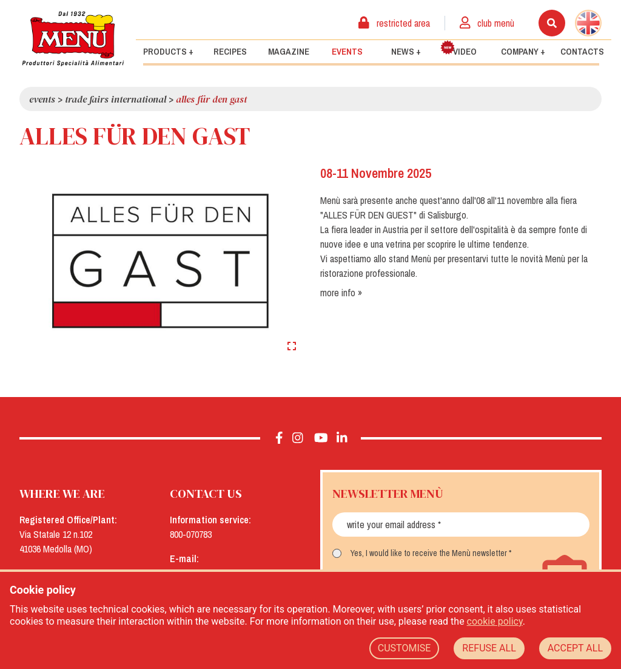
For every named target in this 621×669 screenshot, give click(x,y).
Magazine (288, 52)
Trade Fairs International (115, 99)
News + (406, 52)
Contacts (582, 52)
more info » (341, 292)
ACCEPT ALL (575, 648)
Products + (168, 52)
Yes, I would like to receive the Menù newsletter (429, 553)
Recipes (230, 52)
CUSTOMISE (404, 648)
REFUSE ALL (488, 648)
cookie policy (495, 621)
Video (458, 49)
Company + (523, 52)
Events (347, 52)
